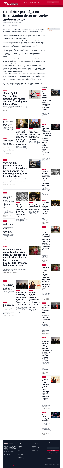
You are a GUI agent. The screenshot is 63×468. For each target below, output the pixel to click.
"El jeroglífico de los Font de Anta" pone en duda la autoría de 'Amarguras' (8, 123)
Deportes (32, 6)
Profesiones (52, 6)
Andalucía (24, 6)
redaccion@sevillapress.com (14, 465)
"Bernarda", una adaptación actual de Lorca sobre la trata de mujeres (34, 206)
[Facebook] (4, 454)
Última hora (15, 6)
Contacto (33, 453)
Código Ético (34, 446)
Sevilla (19, 6)
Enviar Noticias (49, 458)
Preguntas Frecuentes (50, 457)
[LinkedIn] (9, 454)
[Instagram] (7, 454)
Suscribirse (53, 450)
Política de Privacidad (35, 447)
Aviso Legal (34, 451)
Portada (10, 6)
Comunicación (42, 6)
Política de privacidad (54, 453)
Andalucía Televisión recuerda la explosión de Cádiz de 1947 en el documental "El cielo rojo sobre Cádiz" (21, 210)
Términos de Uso (35, 450)
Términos (54, 464)
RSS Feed (19, 460)
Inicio (4, 7)
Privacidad (46, 464)
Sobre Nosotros (35, 444)
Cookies (50, 464)
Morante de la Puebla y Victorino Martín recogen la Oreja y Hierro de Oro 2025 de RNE (8, 143)
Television (19, 7)
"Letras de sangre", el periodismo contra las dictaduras (8, 305)
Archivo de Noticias (21, 458)
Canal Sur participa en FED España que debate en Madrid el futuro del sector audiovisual (34, 135)
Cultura (47, 6)
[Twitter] (6, 454)
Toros (37, 6)
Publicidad (48, 455)
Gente (28, 6)
